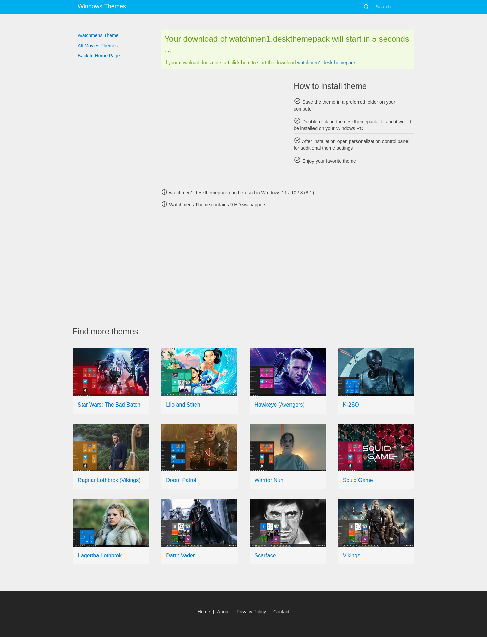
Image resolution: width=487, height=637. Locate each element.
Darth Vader (180, 555)
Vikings (351, 555)
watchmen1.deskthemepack (326, 62)
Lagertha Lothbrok (100, 555)
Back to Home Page (99, 55)
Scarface (265, 555)
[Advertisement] (221, 128)
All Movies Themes (98, 45)
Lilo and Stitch (183, 405)
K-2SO (351, 405)
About (223, 611)
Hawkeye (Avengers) (280, 405)
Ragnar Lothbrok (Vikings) (109, 480)
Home (204, 611)
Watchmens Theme (98, 35)
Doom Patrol (181, 480)
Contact (281, 611)
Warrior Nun (269, 480)
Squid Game (358, 480)
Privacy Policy (251, 611)
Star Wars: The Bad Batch (109, 405)
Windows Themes (102, 6)
